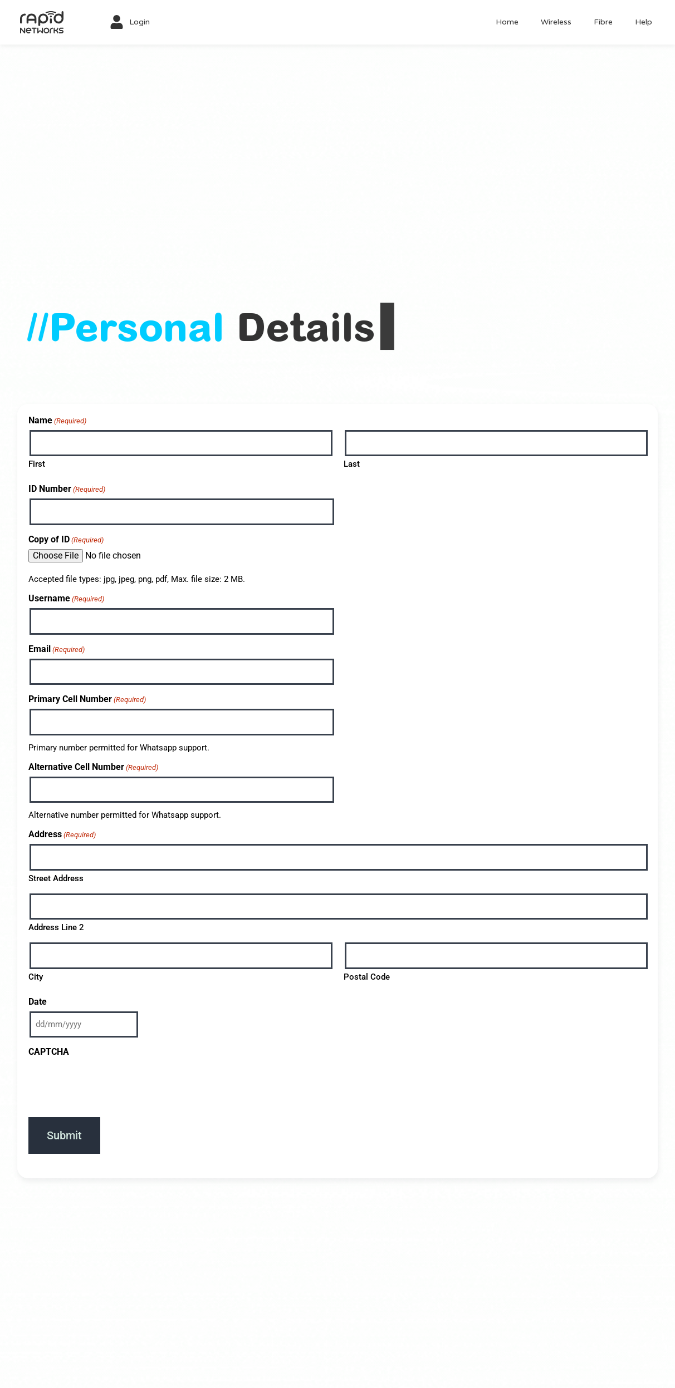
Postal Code (367, 977)
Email (56, 649)
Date (37, 1001)
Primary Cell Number (87, 699)
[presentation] (113, 1083)
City (35, 977)
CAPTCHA (48, 1051)
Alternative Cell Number (93, 767)
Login (139, 22)
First (36, 464)
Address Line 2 (56, 927)
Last (352, 464)
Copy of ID (66, 539)
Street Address (56, 878)
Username (66, 598)
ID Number (66, 488)
